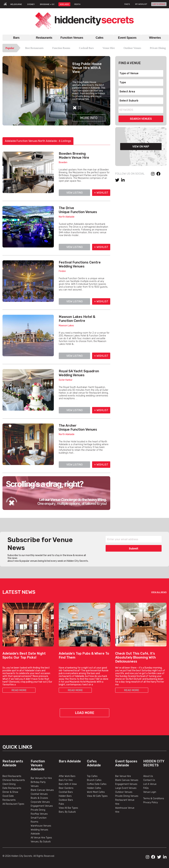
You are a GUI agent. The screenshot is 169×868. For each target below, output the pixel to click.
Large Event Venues (125, 788)
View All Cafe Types (97, 796)
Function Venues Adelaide (38, 765)
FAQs (146, 788)
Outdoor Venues (132, 48)
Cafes (99, 37)
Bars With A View (68, 784)
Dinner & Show (10, 792)
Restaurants (44, 37)
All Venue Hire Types (41, 837)
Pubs (61, 804)
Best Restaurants (34, 48)
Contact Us (149, 780)
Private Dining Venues (126, 796)
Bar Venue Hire (123, 776)
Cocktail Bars (86, 48)
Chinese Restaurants (13, 780)
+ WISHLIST (101, 192)
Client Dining (9, 784)
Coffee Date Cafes (96, 784)
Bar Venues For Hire (41, 778)
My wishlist (141, 4)
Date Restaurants (11, 788)
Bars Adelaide (70, 761)
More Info (88, 118)
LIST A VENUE (158, 4)
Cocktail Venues (39, 794)
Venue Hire (108, 48)
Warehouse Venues (41, 825)
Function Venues (71, 37)
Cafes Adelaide (94, 763)
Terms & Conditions (153, 798)
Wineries (155, 37)
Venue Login (149, 792)
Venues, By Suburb (41, 841)
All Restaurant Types (13, 804)
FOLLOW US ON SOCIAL (130, 173)
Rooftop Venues (39, 813)
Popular (9, 48)
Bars (16, 37)
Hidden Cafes (94, 788)
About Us (148, 776)
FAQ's (127, 4)
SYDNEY (31, 4)
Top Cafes (92, 776)
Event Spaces (127, 37)
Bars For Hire (66, 780)
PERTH (77, 4)
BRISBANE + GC (47, 4)
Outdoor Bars (66, 800)
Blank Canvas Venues (42, 790)
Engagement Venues (42, 806)
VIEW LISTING (74, 192)
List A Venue (149, 784)
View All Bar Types (68, 808)
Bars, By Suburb (67, 811)
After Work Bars (67, 776)
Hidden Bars (65, 796)
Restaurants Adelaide (12, 763)
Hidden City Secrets (153, 763)
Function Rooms (61, 48)
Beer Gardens (66, 788)
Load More (84, 713)
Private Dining (158, 48)
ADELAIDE (64, 4)
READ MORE (19, 690)
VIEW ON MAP (140, 146)
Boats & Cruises (39, 798)
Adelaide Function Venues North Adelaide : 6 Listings (38, 140)
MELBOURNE (16, 4)
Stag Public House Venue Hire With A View (87, 68)
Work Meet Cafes (96, 792)
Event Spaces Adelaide (126, 763)
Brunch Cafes (94, 780)
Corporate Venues (40, 802)
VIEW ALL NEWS (159, 592)
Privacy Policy (150, 802)
